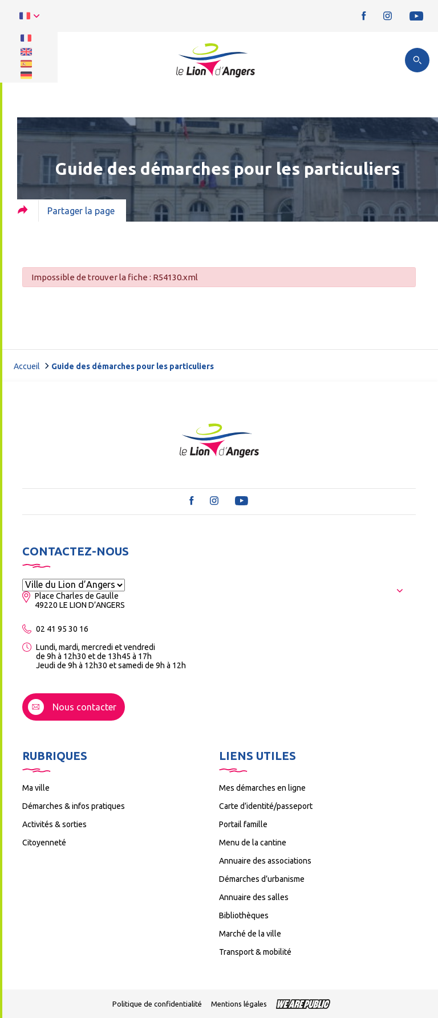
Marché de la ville (250, 933)
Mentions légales (239, 1004)
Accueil (27, 366)
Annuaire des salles (254, 897)
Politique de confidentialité (157, 1004)
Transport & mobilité (255, 951)
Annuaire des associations (265, 860)
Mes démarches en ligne (262, 787)
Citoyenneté (44, 842)
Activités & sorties (54, 824)
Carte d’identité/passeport (266, 806)
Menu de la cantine (252, 842)
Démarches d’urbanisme (262, 879)
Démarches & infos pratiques (73, 806)
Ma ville (36, 787)
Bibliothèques (244, 915)
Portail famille (243, 824)
